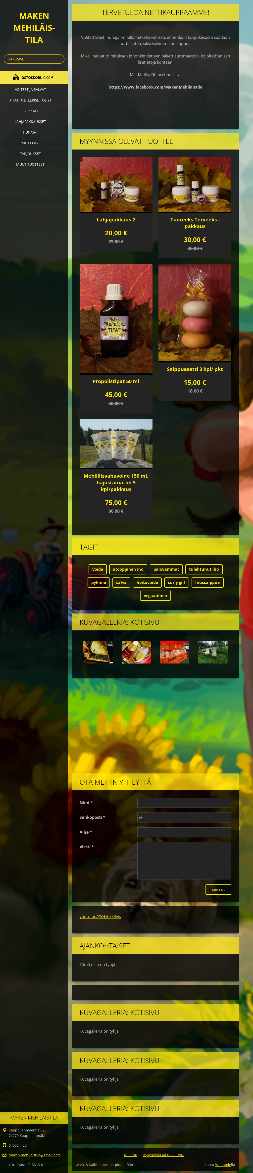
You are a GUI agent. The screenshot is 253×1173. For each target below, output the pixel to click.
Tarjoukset (30, 153)
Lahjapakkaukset (30, 121)
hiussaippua (207, 582)
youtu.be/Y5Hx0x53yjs (100, 916)
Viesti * (87, 847)
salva (121, 582)
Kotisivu (130, 1154)
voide (97, 569)
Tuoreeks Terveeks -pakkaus (195, 223)
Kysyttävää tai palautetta (163, 1154)
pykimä (98, 582)
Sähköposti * (92, 817)
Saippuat (30, 110)
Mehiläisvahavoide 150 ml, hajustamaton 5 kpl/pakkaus (116, 482)
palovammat (166, 569)
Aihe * (86, 832)
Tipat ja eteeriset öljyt (30, 100)
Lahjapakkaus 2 (116, 219)
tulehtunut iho (204, 569)
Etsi (59, 59)
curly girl (176, 582)
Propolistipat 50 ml (116, 381)
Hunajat (30, 132)
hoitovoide (147, 582)
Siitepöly (30, 143)
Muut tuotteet (30, 164)
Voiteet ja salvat (30, 89)
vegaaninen (155, 595)
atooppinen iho (128, 569)
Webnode (223, 1164)
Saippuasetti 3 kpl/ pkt (195, 369)
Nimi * (86, 802)
